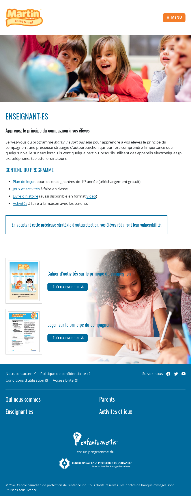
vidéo (91, 196)
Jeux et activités (26, 188)
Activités (20, 203)
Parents (107, 399)
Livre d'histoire (25, 196)
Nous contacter (19, 373)
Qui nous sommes (23, 399)
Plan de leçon (24, 181)
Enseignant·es (19, 411)
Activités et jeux (115, 411)
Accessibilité (63, 380)
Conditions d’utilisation (25, 380)
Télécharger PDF (65, 287)
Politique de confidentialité (63, 373)
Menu (176, 17)
